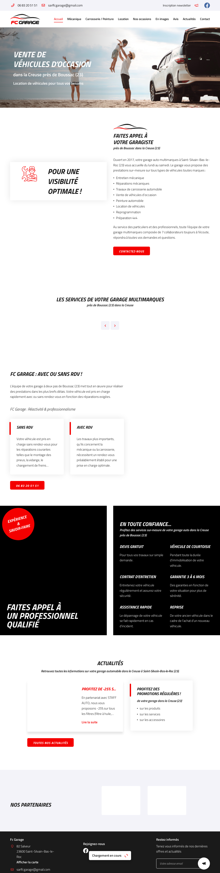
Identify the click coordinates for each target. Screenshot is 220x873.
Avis (176, 19)
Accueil (58, 19)
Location (123, 19)
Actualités (189, 19)
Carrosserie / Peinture (100, 19)
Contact (205, 19)
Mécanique (74, 19)
